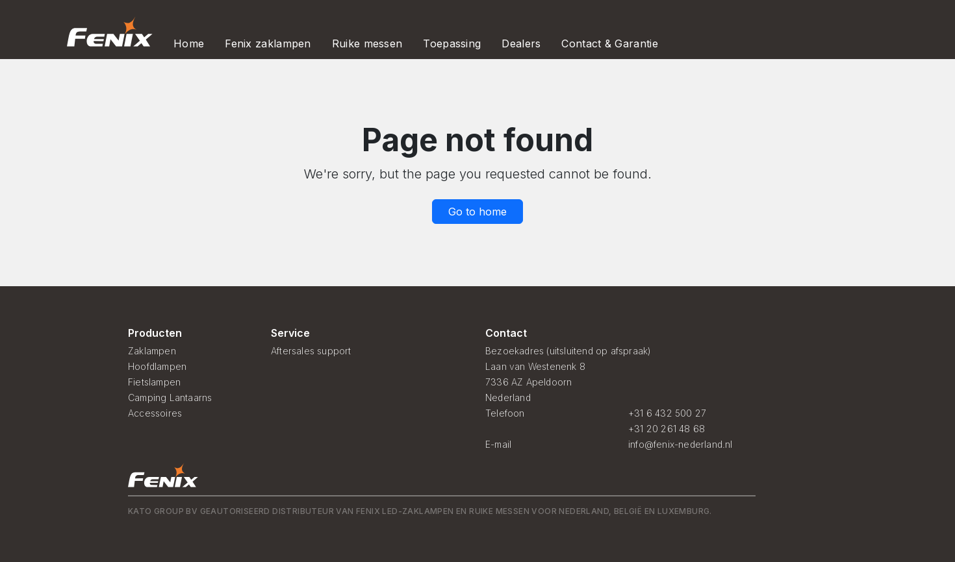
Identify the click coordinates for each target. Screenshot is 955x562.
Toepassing (452, 43)
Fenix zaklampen (268, 43)
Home (188, 43)
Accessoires (155, 413)
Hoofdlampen (157, 366)
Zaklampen (152, 350)
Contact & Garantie (609, 43)
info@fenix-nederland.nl (680, 444)
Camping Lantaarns (170, 397)
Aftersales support (311, 350)
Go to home (477, 211)
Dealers (521, 43)
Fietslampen (154, 381)
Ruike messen (367, 43)
